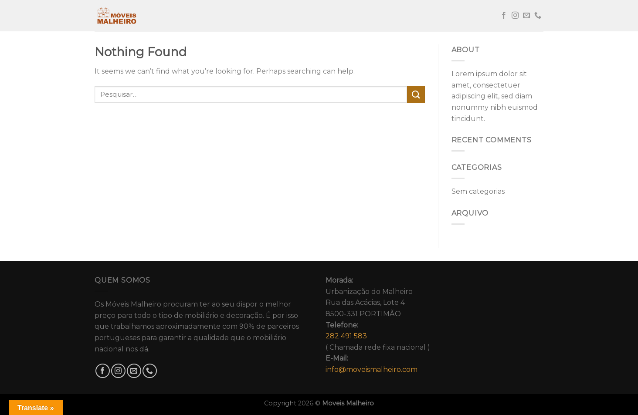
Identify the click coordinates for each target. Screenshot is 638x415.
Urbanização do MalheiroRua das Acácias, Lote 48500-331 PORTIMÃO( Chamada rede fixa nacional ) (378, 325)
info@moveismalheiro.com (371, 369)
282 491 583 (346, 336)
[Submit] (415, 94)
